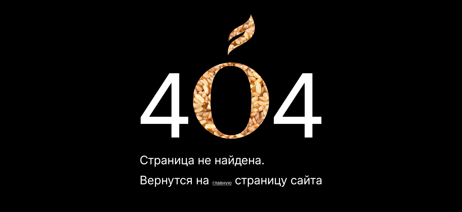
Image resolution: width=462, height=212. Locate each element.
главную (222, 183)
